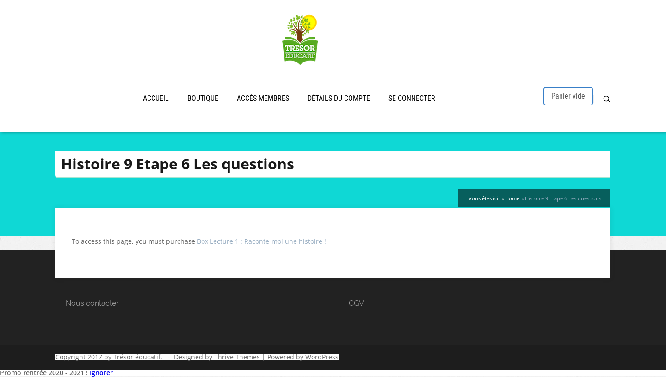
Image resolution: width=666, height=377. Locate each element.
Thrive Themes (237, 356)
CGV (356, 303)
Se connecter (411, 98)
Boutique (202, 98)
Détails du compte (339, 98)
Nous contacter (92, 303)
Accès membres (263, 98)
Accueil (156, 98)
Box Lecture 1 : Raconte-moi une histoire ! (261, 241)
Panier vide (568, 96)
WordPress (322, 356)
